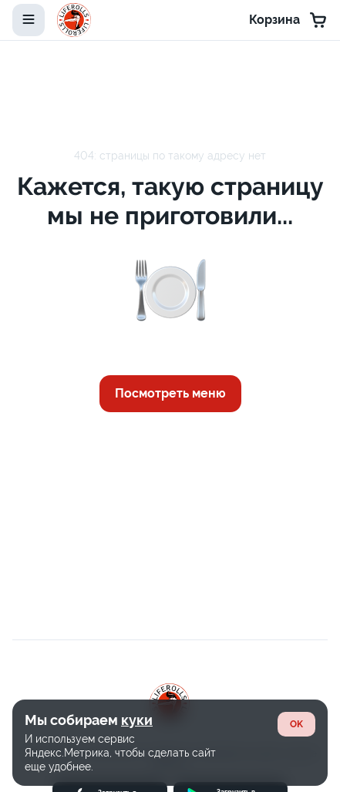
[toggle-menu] (28, 20)
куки (137, 720)
